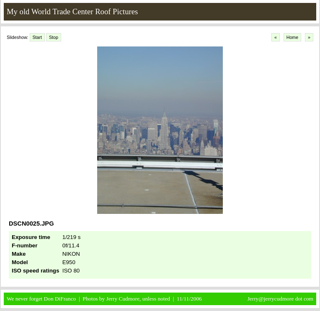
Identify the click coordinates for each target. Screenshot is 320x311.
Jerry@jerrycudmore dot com (280, 299)
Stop (53, 37)
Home (292, 37)
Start (37, 37)
